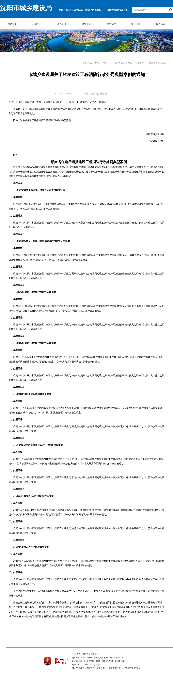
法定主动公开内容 (123, 63)
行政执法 (139, 63)
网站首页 (12, 24)
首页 (96, 63)
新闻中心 (37, 24)
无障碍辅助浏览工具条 (117, 10)
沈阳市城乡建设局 (26, 8)
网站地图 (97, 664)
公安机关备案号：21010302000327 (109, 657)
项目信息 (135, 24)
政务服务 (86, 24)
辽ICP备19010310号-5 (83, 657)
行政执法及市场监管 (156, 63)
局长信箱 (160, 24)
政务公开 (61, 24)
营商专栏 (111, 24)
